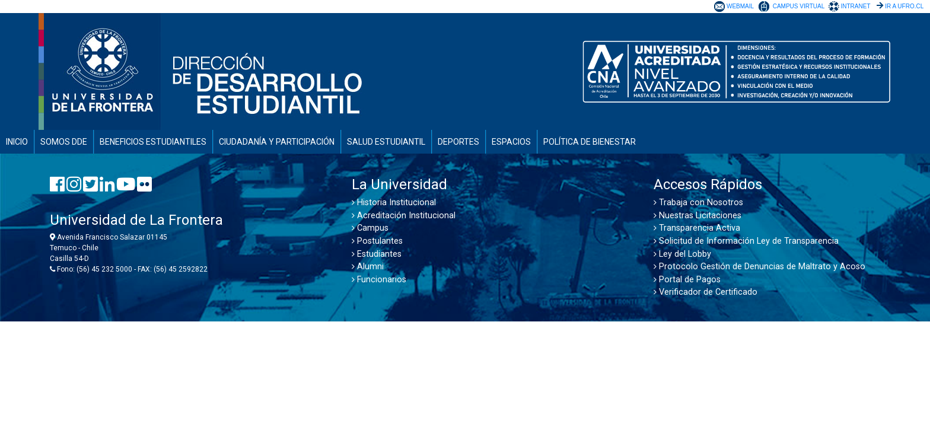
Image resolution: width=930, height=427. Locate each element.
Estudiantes (377, 254)
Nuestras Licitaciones (697, 216)
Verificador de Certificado (705, 292)
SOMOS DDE (63, 141)
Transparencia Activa (697, 228)
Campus (370, 228)
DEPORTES (458, 141)
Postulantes (377, 241)
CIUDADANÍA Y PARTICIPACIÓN (277, 141)
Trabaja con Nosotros (698, 202)
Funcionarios (379, 280)
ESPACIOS (511, 141)
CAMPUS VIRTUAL (798, 6)
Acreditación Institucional (404, 216)
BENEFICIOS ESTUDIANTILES (153, 141)
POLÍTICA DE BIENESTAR (589, 141)
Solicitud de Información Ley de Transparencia (746, 241)
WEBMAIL (740, 6)
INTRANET (855, 6)
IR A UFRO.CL (904, 6)
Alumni (368, 267)
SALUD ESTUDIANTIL (386, 141)
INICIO (17, 141)
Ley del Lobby (682, 254)
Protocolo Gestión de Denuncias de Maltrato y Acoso (759, 267)
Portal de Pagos (687, 280)
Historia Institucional (394, 202)
